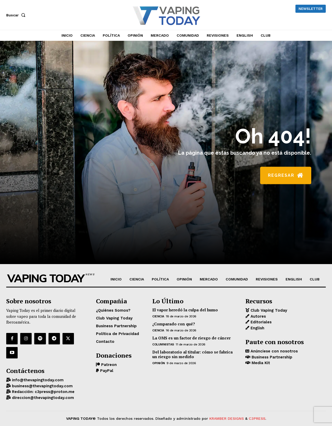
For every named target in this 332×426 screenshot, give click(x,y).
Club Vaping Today (268, 310)
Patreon (108, 364)
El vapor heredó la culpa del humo (185, 309)
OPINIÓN (158, 363)
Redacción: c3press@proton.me (42, 391)
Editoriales (260, 322)
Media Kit (260, 363)
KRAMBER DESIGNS (226, 418)
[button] (16, 15)
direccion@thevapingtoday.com (42, 397)
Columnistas (163, 344)
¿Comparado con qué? (173, 323)
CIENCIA (158, 316)
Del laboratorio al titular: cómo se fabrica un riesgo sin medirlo (192, 354)
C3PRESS (257, 418)
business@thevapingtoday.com (42, 386)
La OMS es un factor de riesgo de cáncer (191, 337)
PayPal (106, 370)
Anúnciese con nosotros (273, 351)
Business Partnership (271, 357)
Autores (257, 316)
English (256, 328)
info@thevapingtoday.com (37, 380)
